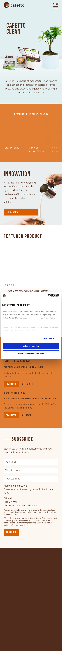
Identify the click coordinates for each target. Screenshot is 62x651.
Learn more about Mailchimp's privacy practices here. (28, 524)
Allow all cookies (31, 346)
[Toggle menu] (55, 6)
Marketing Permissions (15, 485)
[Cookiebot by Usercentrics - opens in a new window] (48, 295)
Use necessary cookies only (31, 354)
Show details (48, 338)
